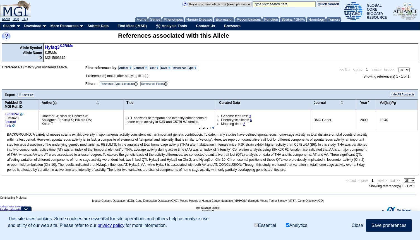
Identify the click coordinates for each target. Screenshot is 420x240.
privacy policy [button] (111, 225)
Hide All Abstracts (402, 94)
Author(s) (49, 103)
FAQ (25, 19)
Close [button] (357, 225)
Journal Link (10, 124)
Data (165, 67)
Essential (265, 225)
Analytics (296, 225)
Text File (25, 95)
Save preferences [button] (388, 225)
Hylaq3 (59, 47)
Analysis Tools (171, 26)
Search (9, 26)
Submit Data (98, 26)
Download (32, 26)
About (6, 19)
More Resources (64, 26)
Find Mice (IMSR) (132, 26)
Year (154, 67)
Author (125, 67)
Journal (140, 67)
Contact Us (205, 26)
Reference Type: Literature (117, 83)
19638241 (12, 114)
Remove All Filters (152, 83)
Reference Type (184, 67)
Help (16, 19)
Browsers (232, 26)
